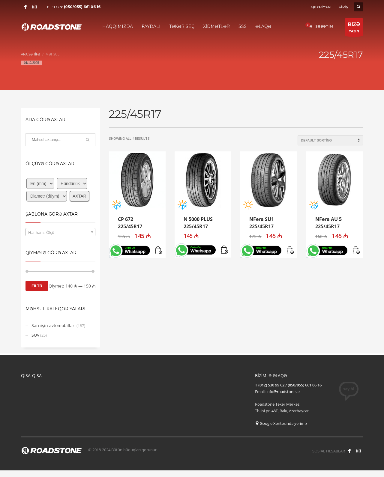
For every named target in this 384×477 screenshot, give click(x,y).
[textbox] (60, 232)
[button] (159, 250)
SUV (35, 335)
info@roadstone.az (283, 391)
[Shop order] (330, 140)
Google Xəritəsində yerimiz (281, 423)
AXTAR (79, 196)
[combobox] (60, 232)
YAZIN (354, 28)
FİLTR (37, 286)
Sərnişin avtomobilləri (54, 325)
